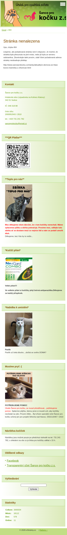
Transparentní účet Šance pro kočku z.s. (31, 465)
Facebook (13, 460)
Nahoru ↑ (43, 530)
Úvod (4, 30)
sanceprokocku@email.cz (16, 123)
